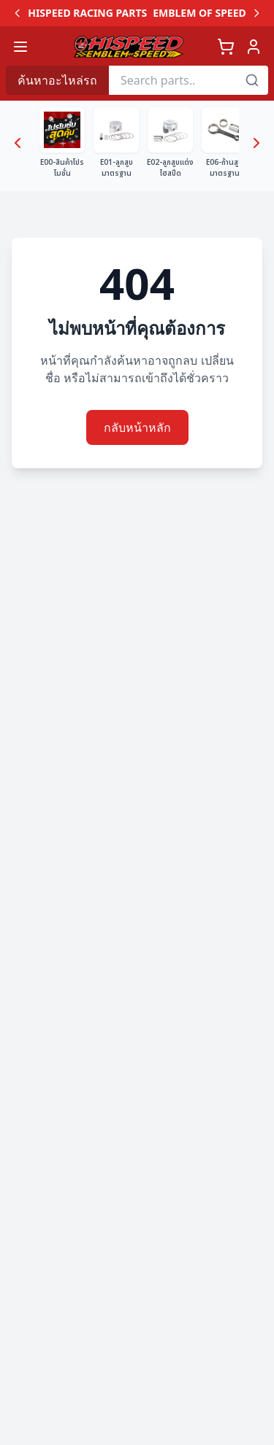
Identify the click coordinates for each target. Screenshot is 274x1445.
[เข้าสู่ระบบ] (253, 46)
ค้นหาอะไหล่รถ (57, 80)
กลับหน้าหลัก (137, 427)
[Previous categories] (17, 143)
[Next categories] (256, 143)
